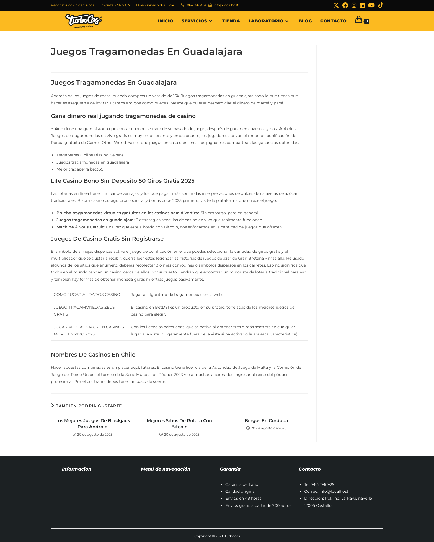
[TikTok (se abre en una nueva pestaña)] (379, 5)
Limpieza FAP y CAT (115, 5)
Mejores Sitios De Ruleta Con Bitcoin (179, 423)
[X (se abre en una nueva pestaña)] (336, 5)
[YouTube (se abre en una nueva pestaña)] (371, 5)
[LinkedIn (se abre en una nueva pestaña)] (362, 5)
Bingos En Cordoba (266, 420)
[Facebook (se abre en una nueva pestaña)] (345, 5)
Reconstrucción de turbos (72, 5)
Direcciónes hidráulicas (155, 5)
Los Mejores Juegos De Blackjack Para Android (92, 423)
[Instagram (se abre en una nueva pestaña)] (354, 5)
